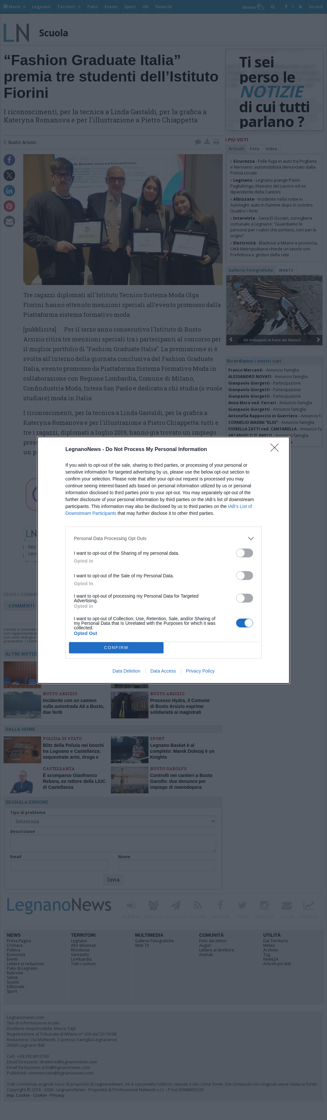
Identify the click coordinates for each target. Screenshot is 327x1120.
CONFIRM (116, 647)
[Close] (276, 449)
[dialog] (163, 560)
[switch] (244, 553)
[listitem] (163, 538)
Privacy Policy (200, 671)
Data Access (163, 671)
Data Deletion (126, 671)
